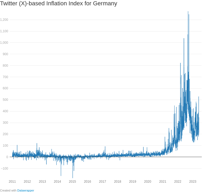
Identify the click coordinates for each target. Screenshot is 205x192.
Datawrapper (25, 190)
